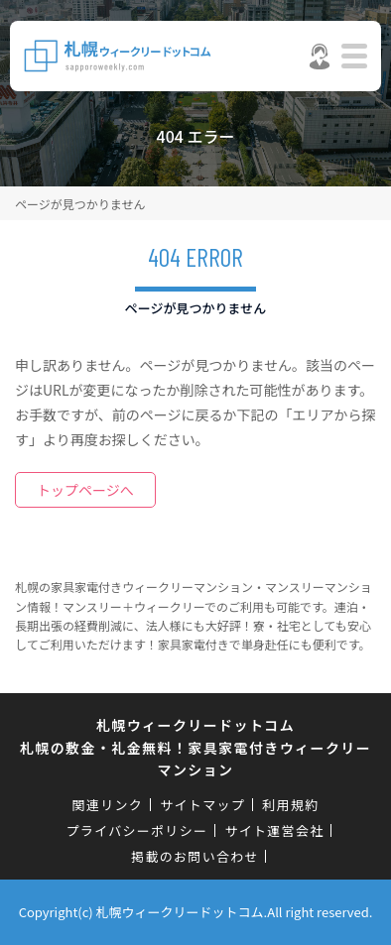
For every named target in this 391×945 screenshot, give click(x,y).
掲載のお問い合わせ (195, 856)
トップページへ (85, 490)
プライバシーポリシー (137, 830)
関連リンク (108, 804)
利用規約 (290, 804)
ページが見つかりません (80, 203)
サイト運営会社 (274, 830)
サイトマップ (202, 804)
